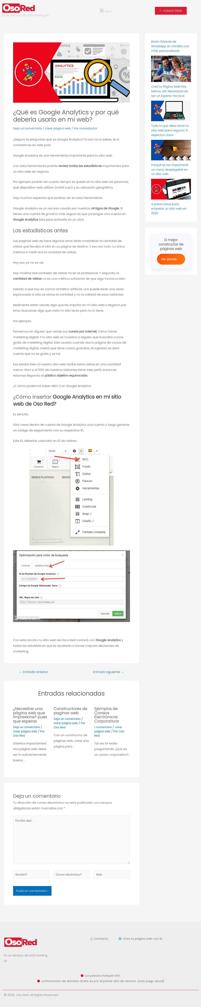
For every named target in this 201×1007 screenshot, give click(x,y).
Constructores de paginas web (71, 710)
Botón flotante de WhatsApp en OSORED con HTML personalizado (171, 46)
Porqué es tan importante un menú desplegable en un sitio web (170, 168)
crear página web (59, 128)
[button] (105, 10)
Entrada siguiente (108, 671)
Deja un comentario (28, 128)
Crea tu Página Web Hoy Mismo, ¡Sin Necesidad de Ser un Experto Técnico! (170, 90)
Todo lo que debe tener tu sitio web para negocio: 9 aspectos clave (170, 129)
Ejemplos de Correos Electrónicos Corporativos (107, 715)
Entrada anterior (34, 671)
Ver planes (171, 258)
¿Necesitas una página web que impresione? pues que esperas (30, 715)
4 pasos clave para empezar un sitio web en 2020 (169, 207)
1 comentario (103, 727)
